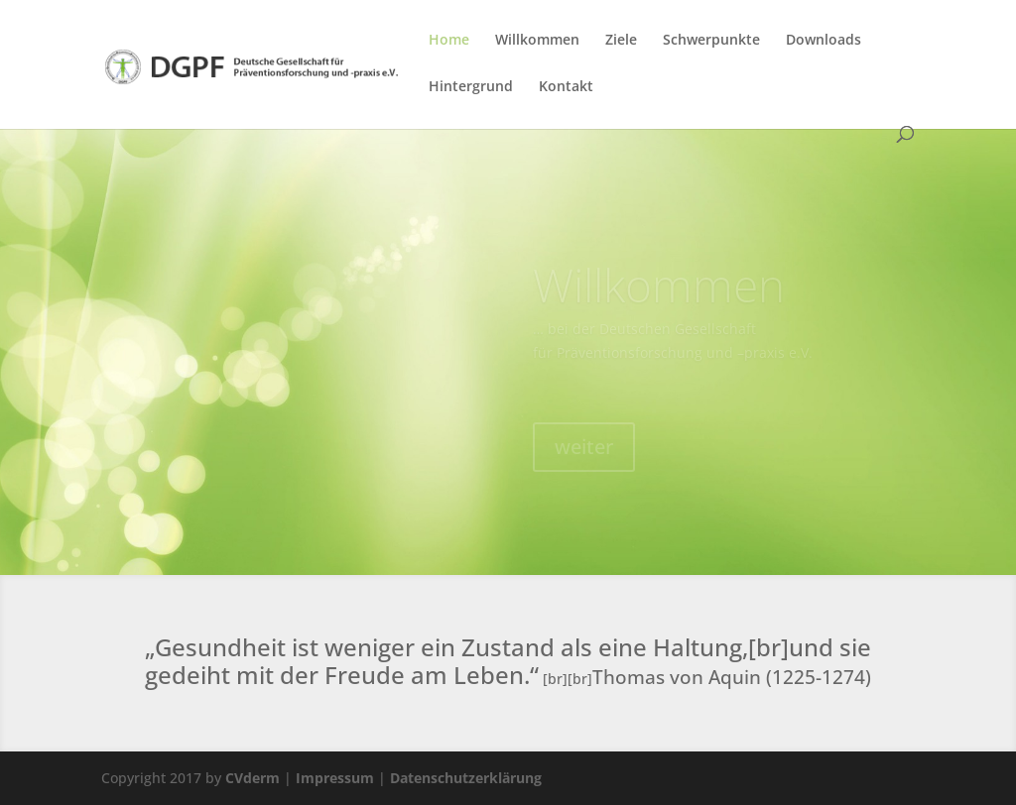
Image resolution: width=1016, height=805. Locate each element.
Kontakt (566, 87)
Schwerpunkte (711, 41)
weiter (584, 452)
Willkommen (537, 41)
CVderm (252, 777)
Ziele (621, 41)
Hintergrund (471, 87)
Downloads (823, 41)
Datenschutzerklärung (466, 777)
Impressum (335, 777)
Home (449, 41)
